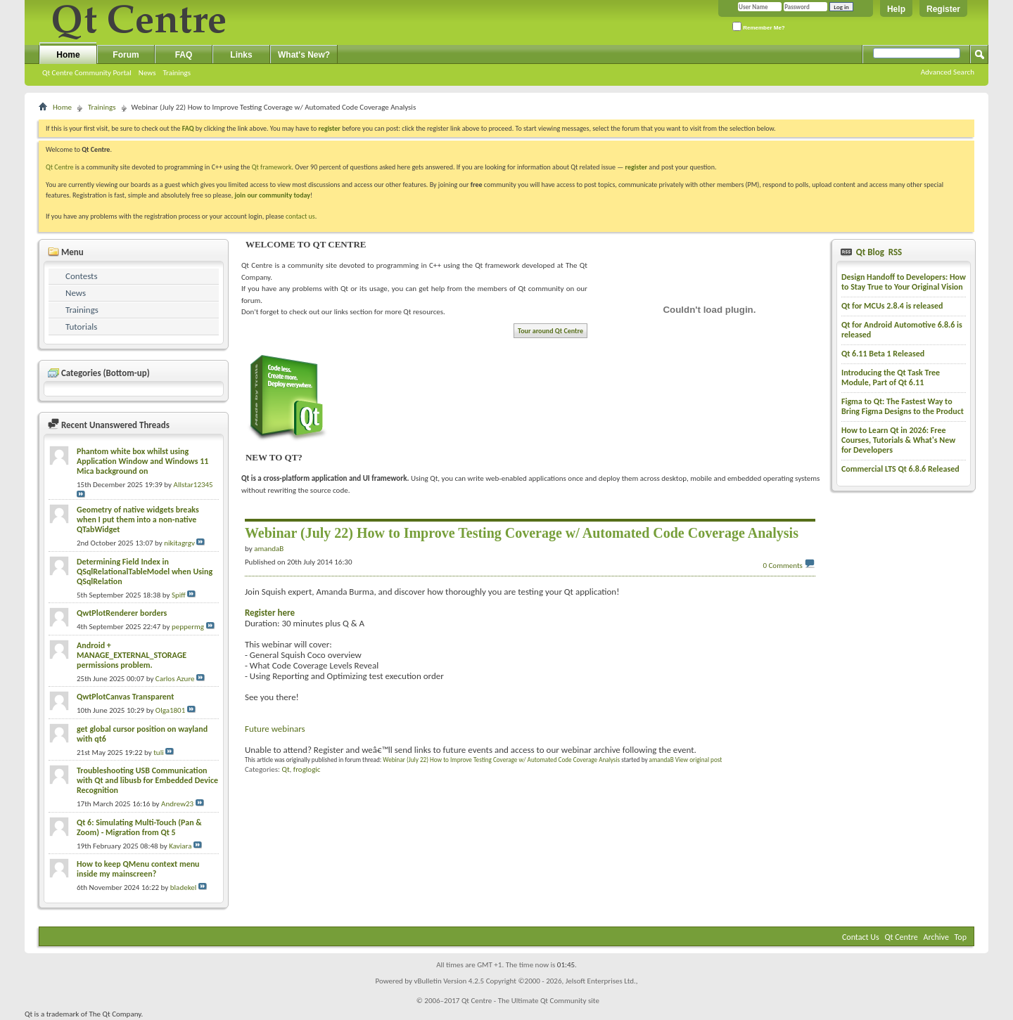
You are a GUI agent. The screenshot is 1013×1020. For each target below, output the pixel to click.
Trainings (177, 72)
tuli (158, 752)
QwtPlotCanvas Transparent (125, 697)
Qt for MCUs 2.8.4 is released (892, 306)
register (636, 167)
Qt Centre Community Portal (87, 72)
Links (241, 55)
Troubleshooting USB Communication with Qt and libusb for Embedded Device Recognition (147, 780)
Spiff (179, 595)
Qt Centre (60, 167)
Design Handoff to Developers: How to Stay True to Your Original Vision (903, 282)
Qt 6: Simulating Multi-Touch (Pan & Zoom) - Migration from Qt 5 (139, 827)
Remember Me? (758, 26)
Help (896, 9)
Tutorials (81, 326)
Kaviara (180, 846)
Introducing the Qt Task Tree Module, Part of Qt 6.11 (890, 377)
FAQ (184, 55)
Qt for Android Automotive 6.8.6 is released (901, 330)
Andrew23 (177, 803)
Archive (936, 937)
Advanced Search (947, 72)
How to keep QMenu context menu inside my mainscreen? (138, 869)
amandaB (661, 759)
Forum (126, 55)
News (147, 72)
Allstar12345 (193, 484)
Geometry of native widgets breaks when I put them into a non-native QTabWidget (138, 519)
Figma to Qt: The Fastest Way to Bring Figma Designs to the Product (902, 406)
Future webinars (275, 728)
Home (67, 55)
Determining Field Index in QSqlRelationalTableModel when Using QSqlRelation (144, 571)
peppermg (188, 626)
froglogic (307, 769)
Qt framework (272, 167)
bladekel (183, 887)
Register (943, 9)
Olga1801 (170, 710)
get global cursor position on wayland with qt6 (142, 734)
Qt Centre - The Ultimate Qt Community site (530, 1000)
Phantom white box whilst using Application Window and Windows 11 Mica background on (142, 461)
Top (961, 937)
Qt (285, 769)
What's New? (304, 55)
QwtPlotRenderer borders (122, 613)
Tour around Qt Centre (550, 330)
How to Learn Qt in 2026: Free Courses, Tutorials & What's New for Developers (898, 440)
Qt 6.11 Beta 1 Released (882, 354)
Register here (270, 612)
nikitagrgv (179, 543)
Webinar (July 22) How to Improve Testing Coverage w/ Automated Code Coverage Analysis (501, 759)
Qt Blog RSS (878, 252)
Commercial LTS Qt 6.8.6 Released (900, 469)
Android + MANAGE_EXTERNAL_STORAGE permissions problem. (131, 655)
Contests (81, 276)
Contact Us (860, 937)
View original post (698, 759)
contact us (300, 216)
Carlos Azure (175, 678)
